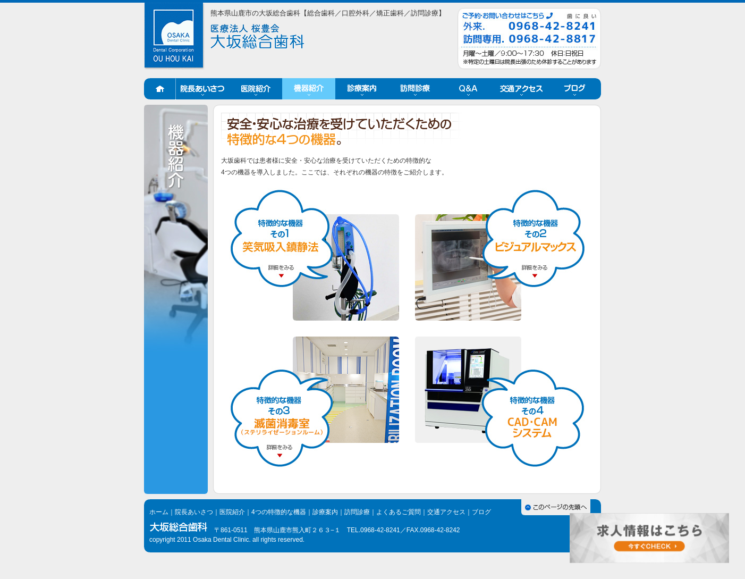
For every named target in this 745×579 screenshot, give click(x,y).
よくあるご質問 (398, 512)
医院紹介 (255, 88)
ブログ (574, 88)
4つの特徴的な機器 (278, 512)
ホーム (160, 88)
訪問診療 (415, 88)
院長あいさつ (202, 88)
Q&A (468, 88)
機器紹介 (308, 88)
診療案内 (361, 88)
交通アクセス (521, 88)
